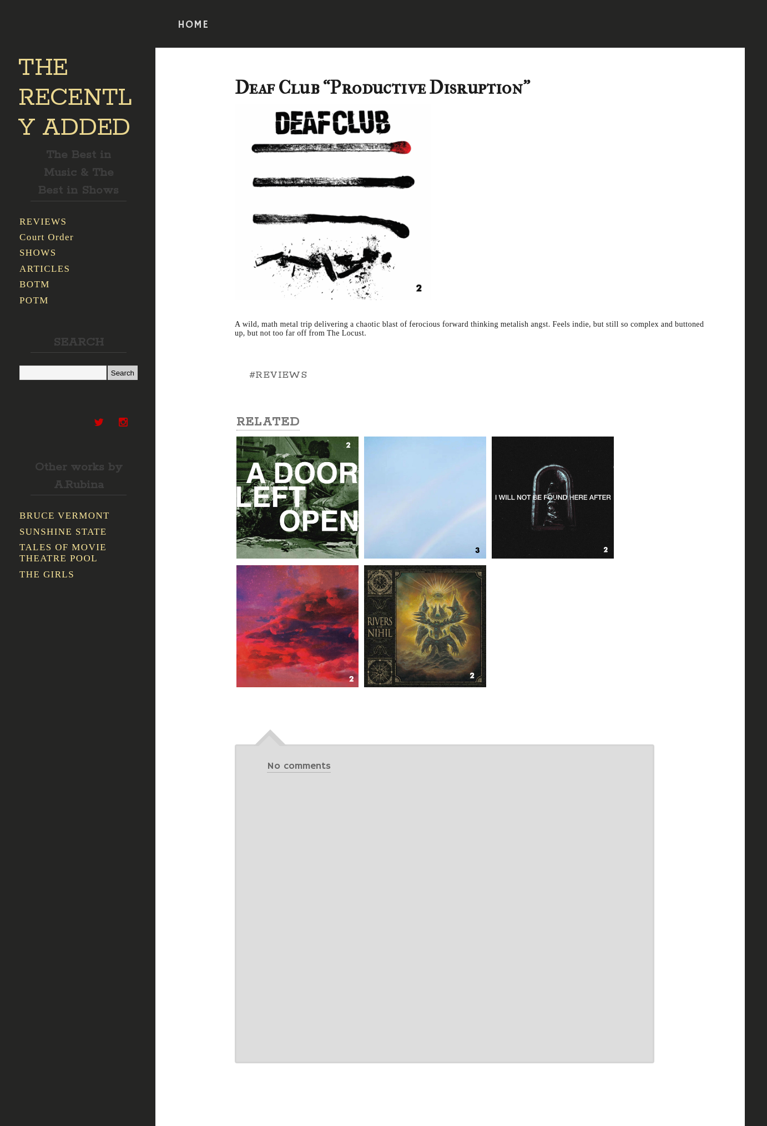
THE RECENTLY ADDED (75, 98)
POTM (34, 300)
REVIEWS (43, 221)
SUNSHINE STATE (63, 531)
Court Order (46, 237)
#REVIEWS (278, 375)
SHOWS (38, 252)
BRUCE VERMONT (64, 515)
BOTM (34, 284)
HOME (193, 25)
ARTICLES (44, 268)
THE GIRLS (46, 574)
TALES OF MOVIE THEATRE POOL (63, 553)
